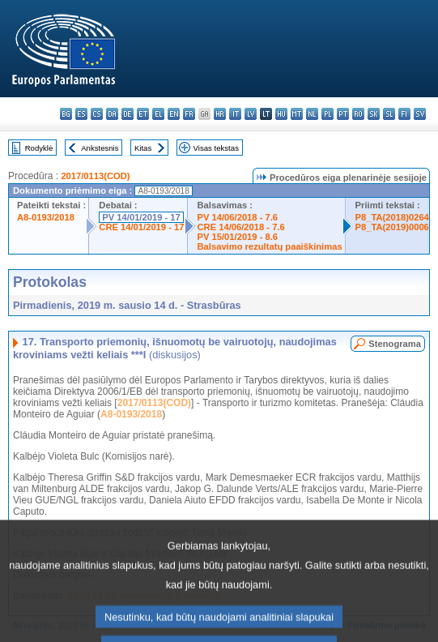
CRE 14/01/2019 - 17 (141, 227)
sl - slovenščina (389, 114)
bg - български (66, 114)
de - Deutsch (127, 114)
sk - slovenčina (374, 114)
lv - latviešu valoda (251, 114)
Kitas (142, 147)
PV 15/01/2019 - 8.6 (238, 237)
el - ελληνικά (158, 114)
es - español (81, 114)
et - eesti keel (143, 114)
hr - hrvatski (220, 114)
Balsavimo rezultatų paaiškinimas (270, 246)
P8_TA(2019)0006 (392, 227)
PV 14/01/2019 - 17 (141, 217)
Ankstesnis (99, 147)
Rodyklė (39, 147)
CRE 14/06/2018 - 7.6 (241, 227)
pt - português (343, 114)
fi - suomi (404, 114)
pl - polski (327, 114)
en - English (174, 114)
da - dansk (112, 114)
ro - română (358, 114)
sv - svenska (420, 114)
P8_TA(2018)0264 (392, 217)
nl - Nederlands (312, 114)
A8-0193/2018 (45, 217)
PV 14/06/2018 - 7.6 (238, 217)
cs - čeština (97, 114)
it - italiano (235, 114)
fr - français (189, 114)
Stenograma (394, 344)
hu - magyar (281, 114)
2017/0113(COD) (95, 176)
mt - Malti (297, 114)
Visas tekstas (216, 147)
